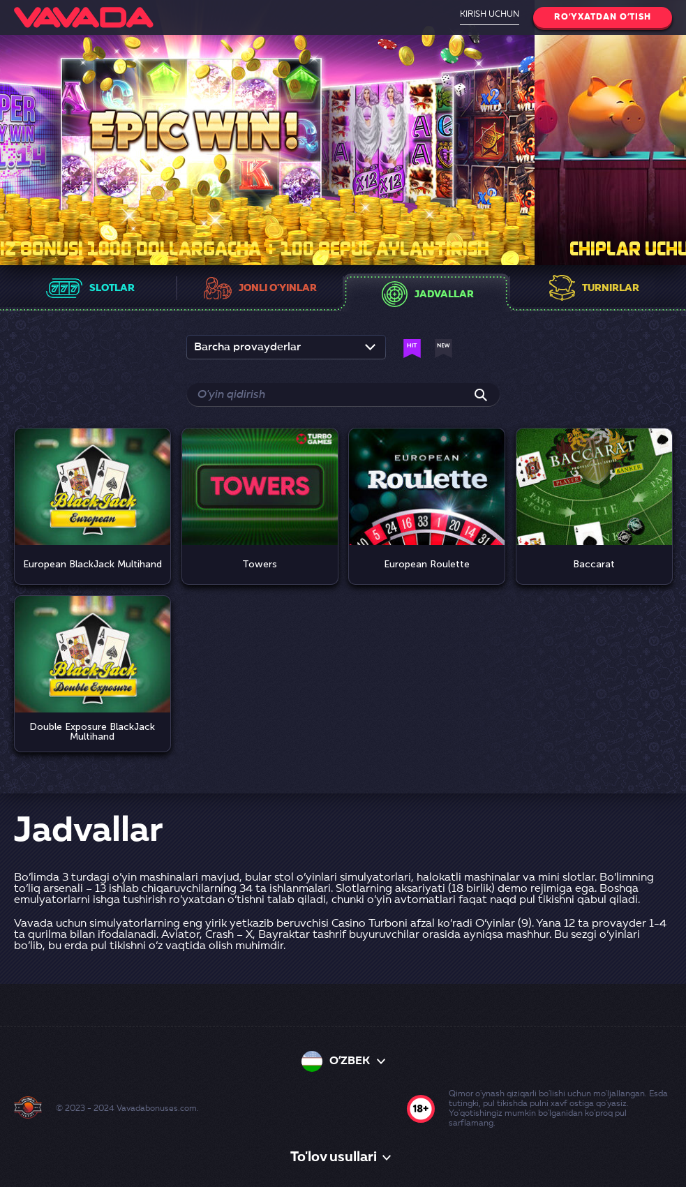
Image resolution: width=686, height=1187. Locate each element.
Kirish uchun (489, 14)
